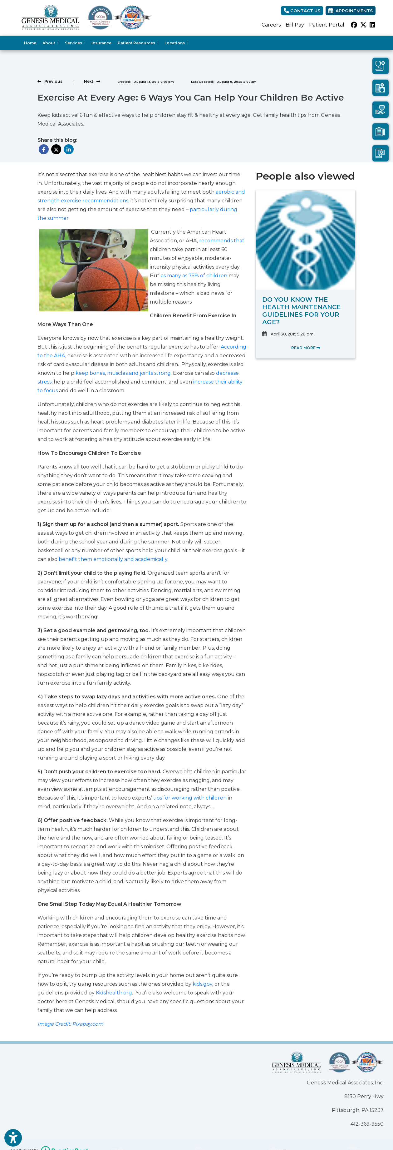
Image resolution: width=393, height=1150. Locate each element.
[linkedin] (372, 25)
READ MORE (305, 347)
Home (30, 43)
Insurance (101, 43)
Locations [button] (176, 43)
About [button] (50, 43)
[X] (363, 25)
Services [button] (75, 43)
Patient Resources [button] (138, 43)
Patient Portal (326, 25)
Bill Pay (295, 25)
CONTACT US (302, 10)
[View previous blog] (49, 81)
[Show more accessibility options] (13, 1138)
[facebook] (354, 25)
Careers (271, 25)
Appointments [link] (350, 10)
